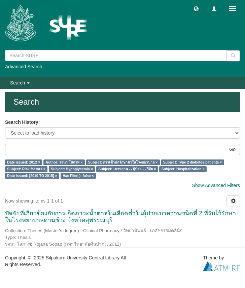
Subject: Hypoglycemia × (72, 169)
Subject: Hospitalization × (183, 169)
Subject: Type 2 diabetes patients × (192, 162)
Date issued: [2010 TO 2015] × (32, 176)
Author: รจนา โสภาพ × (64, 162)
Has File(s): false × (78, 176)
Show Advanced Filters (216, 185)
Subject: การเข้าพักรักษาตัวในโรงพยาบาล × (123, 162)
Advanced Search (23, 66)
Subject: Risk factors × (26, 169)
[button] (196, 8)
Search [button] (20, 82)
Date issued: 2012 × (23, 162)
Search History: (22, 122)
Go (232, 149)
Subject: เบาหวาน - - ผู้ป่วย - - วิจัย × (127, 169)
